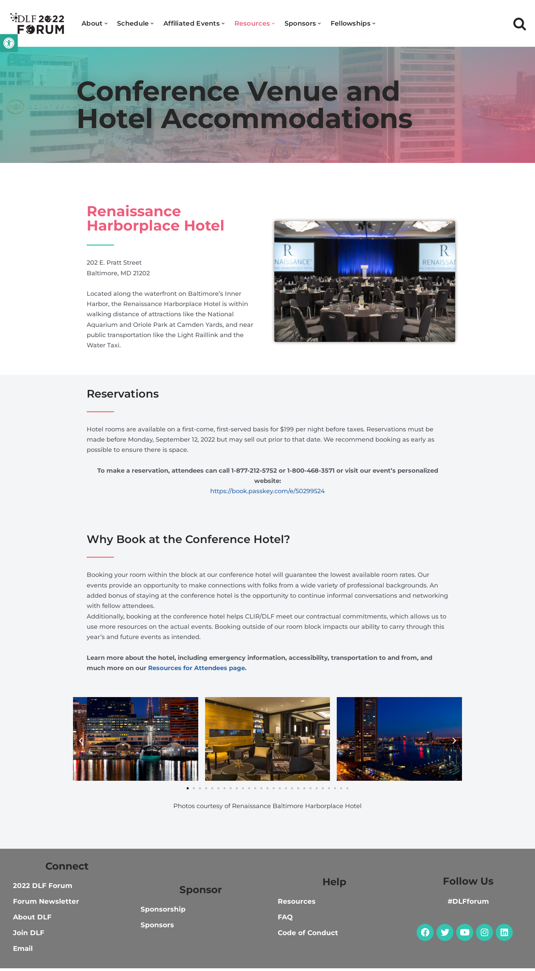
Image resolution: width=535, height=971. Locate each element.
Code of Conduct (308, 935)
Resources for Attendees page (196, 670)
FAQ (285, 920)
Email (23, 951)
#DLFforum (468, 904)
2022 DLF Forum (42, 888)
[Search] (519, 23)
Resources (297, 904)
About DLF (32, 920)
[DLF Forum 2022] (37, 23)
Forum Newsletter (46, 904)
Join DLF (28, 935)
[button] (9, 43)
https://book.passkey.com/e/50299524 (267, 492)
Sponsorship (163, 912)
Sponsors (157, 928)
